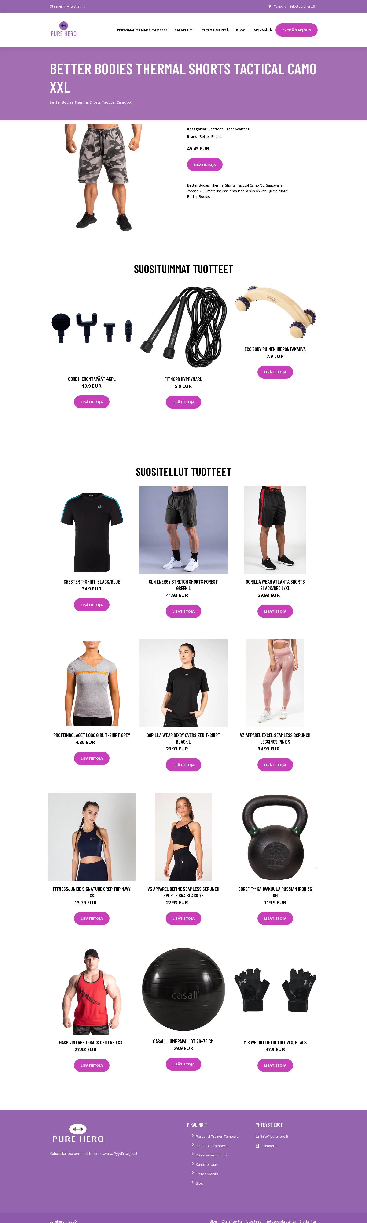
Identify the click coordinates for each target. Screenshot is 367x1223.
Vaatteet (216, 122)
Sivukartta (308, 1214)
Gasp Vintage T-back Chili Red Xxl (92, 1036)
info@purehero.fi (301, 6)
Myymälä (263, 26)
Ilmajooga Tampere (212, 1139)
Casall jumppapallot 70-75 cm (183, 1035)
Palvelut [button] (183, 26)
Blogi (241, 26)
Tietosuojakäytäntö (280, 1214)
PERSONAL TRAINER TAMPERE (142, 26)
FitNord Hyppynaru (183, 372)
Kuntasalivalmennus (211, 1148)
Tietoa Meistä (207, 1167)
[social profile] (84, 6)
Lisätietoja (205, 158)
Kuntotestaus (207, 1157)
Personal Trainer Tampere (217, 1129)
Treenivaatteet (237, 122)
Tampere (277, 6)
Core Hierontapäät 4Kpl (92, 372)
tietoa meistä (215, 26)
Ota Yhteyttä (231, 1214)
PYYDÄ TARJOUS (296, 26)
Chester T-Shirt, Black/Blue (92, 575)
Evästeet (253, 1214)
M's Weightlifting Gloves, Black (275, 1036)
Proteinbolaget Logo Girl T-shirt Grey (91, 729)
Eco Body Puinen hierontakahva (275, 342)
